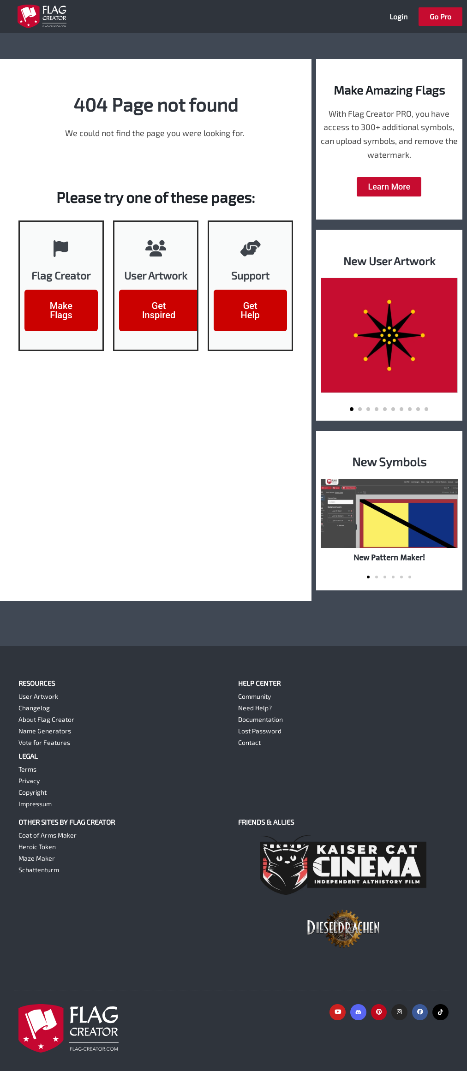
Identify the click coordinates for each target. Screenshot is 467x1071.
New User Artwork (389, 260)
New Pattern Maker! (389, 558)
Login (398, 16)
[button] (351, 409)
